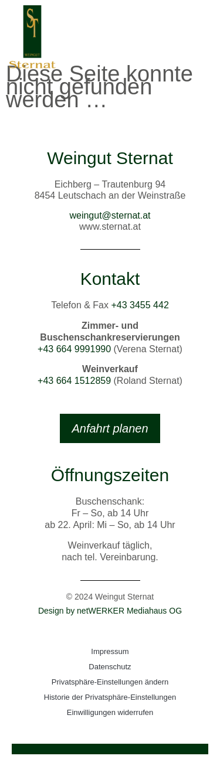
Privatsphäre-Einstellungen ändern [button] (110, 682)
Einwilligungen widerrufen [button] (110, 712)
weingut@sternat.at (109, 215)
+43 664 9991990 (74, 349)
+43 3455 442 (139, 305)
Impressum (109, 651)
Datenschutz (110, 666)
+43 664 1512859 (74, 381)
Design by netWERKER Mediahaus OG (110, 610)
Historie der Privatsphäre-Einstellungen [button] (110, 697)
